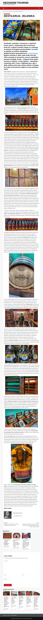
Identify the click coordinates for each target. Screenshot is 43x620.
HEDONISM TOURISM (15, 2)
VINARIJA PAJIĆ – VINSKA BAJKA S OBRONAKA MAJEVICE (7, 542)
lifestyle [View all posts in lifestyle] (15, 537)
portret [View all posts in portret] (5, 537)
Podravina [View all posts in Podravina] (35, 594)
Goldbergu (13, 332)
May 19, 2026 (6, 609)
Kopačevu (10, 304)
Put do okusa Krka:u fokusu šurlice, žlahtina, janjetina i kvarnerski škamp (14, 600)
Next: (30, 524)
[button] (4, 8)
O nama (8, 615)
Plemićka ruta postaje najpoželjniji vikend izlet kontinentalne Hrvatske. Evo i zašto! (28, 600)
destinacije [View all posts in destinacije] (5, 594)
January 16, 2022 (13, 18)
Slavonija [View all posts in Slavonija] (28, 594)
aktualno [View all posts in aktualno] (13, 594)
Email (23, 574)
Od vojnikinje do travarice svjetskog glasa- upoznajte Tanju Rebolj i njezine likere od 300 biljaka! (26, 543)
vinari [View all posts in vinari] (7, 537)
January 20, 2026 (25, 549)
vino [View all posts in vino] (9, 537)
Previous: (13, 524)
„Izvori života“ (33, 53)
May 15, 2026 (29, 606)
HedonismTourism (7, 18)
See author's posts (17, 515)
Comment (6, 560)
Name (5, 574)
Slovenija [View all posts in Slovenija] (24, 537)
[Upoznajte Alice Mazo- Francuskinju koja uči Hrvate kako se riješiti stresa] (16, 536)
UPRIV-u (19, 332)
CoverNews (25, 618)
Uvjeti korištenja (13, 615)
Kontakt (4, 615)
